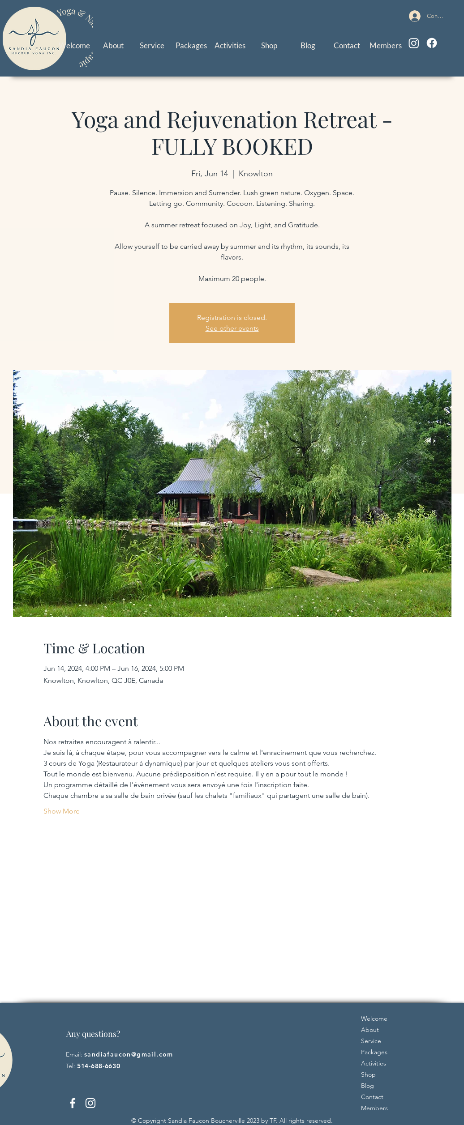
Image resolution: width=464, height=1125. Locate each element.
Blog (367, 1086)
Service (371, 1041)
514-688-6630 (98, 1066)
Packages (374, 1052)
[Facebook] (431, 43)
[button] (152, 45)
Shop (368, 1074)
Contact (372, 1097)
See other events (232, 328)
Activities (373, 1063)
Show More (61, 811)
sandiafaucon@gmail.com (128, 1054)
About (370, 1030)
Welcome (374, 1018)
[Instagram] (414, 43)
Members (374, 1108)
